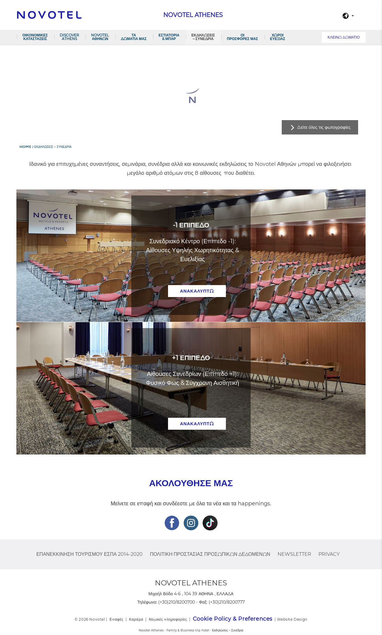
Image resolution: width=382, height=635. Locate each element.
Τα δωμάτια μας (134, 37)
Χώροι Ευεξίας (277, 37)
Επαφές (116, 619)
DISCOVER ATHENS (69, 37)
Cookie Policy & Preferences (232, 619)
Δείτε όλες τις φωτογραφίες (324, 127)
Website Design (292, 619)
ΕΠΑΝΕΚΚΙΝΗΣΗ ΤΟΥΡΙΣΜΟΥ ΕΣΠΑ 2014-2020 (89, 554)
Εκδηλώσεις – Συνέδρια (203, 37)
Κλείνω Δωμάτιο (344, 37)
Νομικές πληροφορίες (168, 619)
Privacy (329, 554)
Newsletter (294, 554)
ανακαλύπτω (197, 291)
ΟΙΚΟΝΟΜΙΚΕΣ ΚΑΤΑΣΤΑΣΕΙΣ (35, 37)
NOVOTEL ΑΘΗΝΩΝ (100, 37)
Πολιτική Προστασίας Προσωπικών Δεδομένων (210, 554)
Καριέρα (136, 619)
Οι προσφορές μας (242, 37)
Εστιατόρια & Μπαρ (168, 37)
